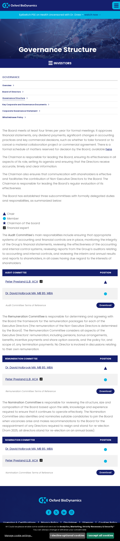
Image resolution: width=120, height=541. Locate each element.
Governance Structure (13, 98)
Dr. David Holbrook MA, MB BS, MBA (29, 293)
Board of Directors (11, 91)
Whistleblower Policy (12, 117)
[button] (116, 5)
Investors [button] (60, 63)
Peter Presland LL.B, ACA (21, 281)
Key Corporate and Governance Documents (24, 104)
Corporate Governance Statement (20, 111)
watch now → (92, 15)
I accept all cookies (100, 535)
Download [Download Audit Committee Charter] (105, 305)
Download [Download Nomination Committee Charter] (105, 472)
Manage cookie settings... (18, 535)
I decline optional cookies (67, 535)
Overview (6, 85)
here (109, 149)
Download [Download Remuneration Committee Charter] (105, 391)
